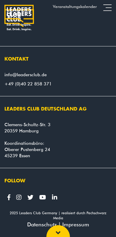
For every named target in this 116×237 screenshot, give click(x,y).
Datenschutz (42, 224)
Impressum (75, 224)
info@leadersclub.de (25, 74)
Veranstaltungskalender (75, 6)
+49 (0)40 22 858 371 (28, 84)
